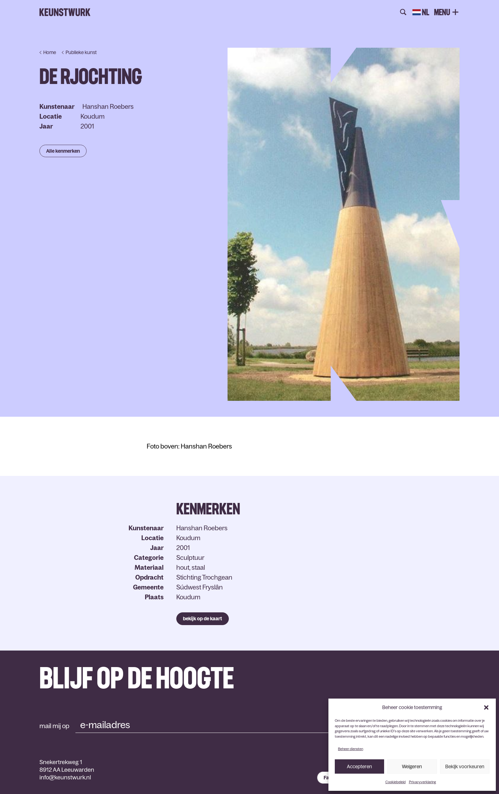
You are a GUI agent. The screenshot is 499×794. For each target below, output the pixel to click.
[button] (486, 707)
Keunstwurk (64, 12)
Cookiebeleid (395, 782)
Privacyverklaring (422, 782)
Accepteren (359, 766)
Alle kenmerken (63, 151)
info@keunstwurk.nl (65, 777)
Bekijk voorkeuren (464, 766)
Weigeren (412, 766)
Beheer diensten (350, 749)
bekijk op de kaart (202, 618)
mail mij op (54, 725)
